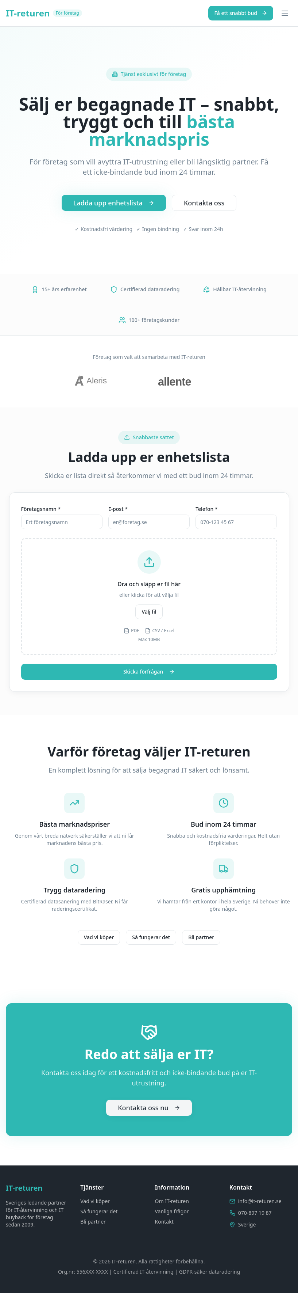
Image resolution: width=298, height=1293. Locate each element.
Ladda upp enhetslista (113, 202)
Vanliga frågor (172, 1211)
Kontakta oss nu (149, 1107)
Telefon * (206, 508)
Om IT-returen (172, 1201)
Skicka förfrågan (149, 671)
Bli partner (201, 937)
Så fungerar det (151, 937)
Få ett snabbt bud (240, 13)
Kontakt (164, 1221)
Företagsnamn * (41, 508)
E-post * (118, 508)
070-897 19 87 (255, 1212)
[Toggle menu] (285, 13)
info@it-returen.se (260, 1201)
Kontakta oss (204, 202)
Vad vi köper (99, 937)
